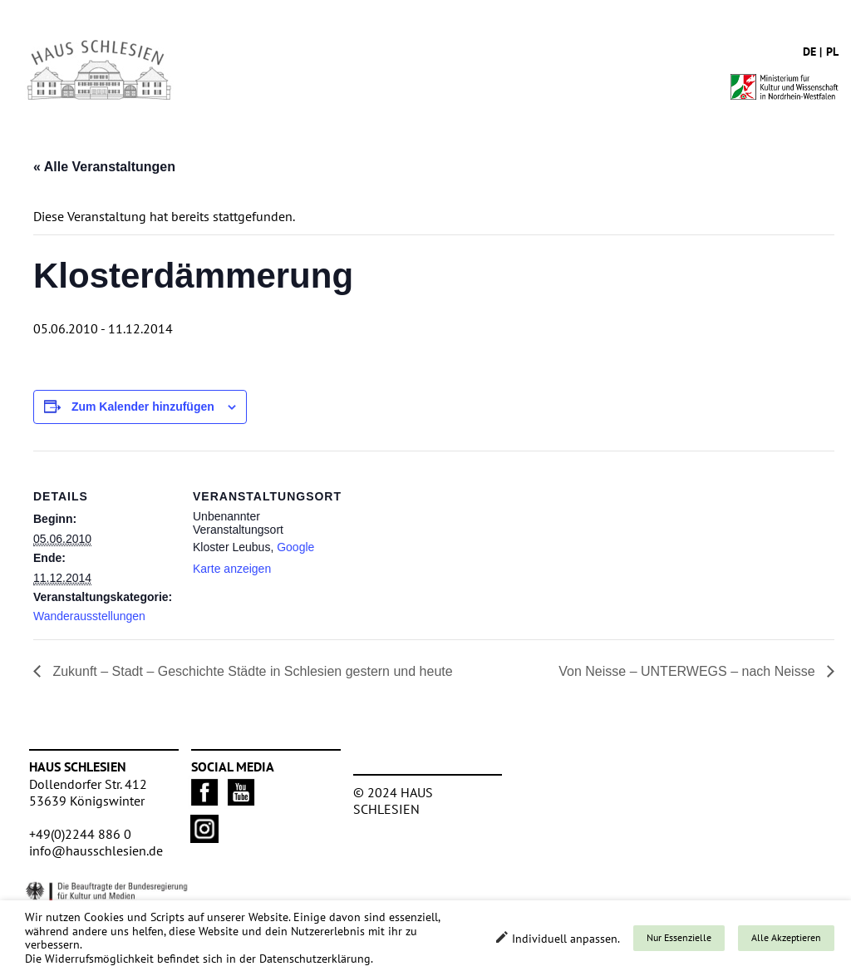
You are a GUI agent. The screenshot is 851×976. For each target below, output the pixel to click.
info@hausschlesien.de (96, 850)
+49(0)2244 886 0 (80, 834)
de (809, 51)
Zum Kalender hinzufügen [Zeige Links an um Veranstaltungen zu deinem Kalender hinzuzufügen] (142, 406)
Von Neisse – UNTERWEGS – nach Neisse (688, 671)
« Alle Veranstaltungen (104, 167)
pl (832, 51)
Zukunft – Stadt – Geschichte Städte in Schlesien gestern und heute (251, 671)
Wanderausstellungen (89, 616)
